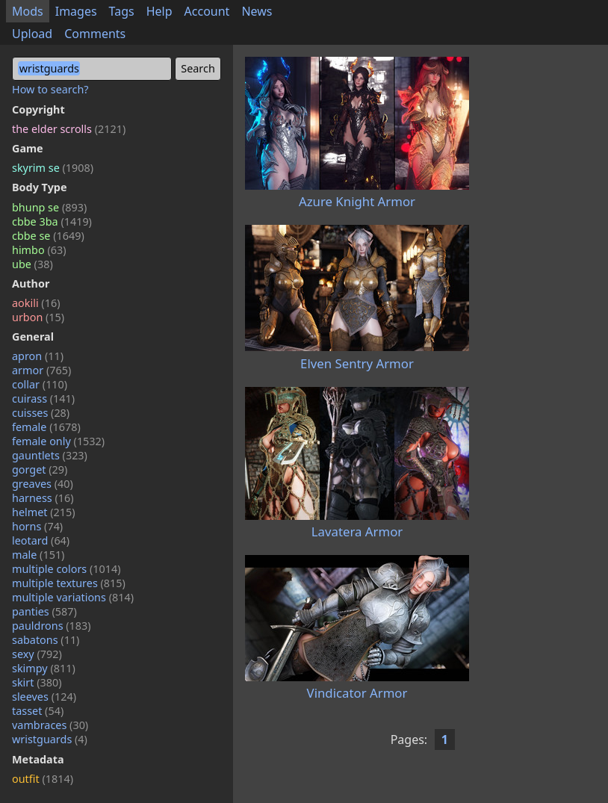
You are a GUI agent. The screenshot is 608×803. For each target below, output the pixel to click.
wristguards (49, 739)
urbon (38, 317)
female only (58, 441)
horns (37, 526)
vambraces (50, 725)
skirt (37, 682)
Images (76, 11)
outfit (42, 779)
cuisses (40, 413)
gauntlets (49, 455)
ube (32, 264)
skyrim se (52, 168)
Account (207, 11)
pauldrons (51, 625)
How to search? (50, 89)
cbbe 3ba (52, 221)
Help (159, 11)
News (256, 11)
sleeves (44, 696)
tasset (37, 711)
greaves (42, 484)
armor (41, 370)
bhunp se (49, 207)
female (46, 427)
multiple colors (66, 569)
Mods (27, 11)
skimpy (43, 668)
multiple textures (68, 583)
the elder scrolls (68, 129)
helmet (43, 512)
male (38, 555)
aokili (36, 303)
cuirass (43, 398)
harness (43, 498)
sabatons (45, 640)
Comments (94, 33)
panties (44, 611)
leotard (40, 540)
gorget (39, 469)
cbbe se (48, 236)
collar (39, 384)
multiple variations (73, 597)
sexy (37, 654)
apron (37, 356)
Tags (121, 11)
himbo (39, 250)
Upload (32, 33)
